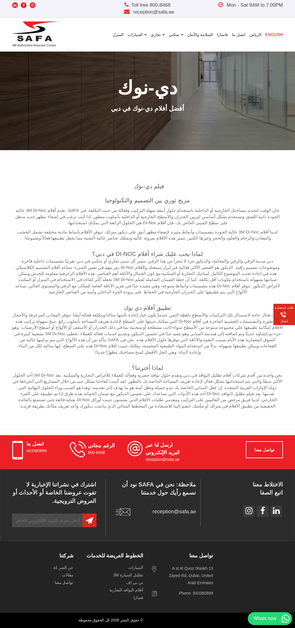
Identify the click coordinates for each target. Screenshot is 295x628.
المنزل (118, 34)
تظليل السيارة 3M (128, 575)
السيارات (137, 34)
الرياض (255, 34)
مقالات (67, 575)
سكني (176, 34)
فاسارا (222, 34)
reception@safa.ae (149, 12)
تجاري (158, 34)
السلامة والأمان (200, 34)
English (274, 34)
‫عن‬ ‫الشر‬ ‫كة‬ (63, 567)
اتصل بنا (238, 34)
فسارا (138, 597)
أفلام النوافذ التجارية (126, 590)
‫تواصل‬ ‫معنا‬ (264, 449)
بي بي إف (134, 582)
